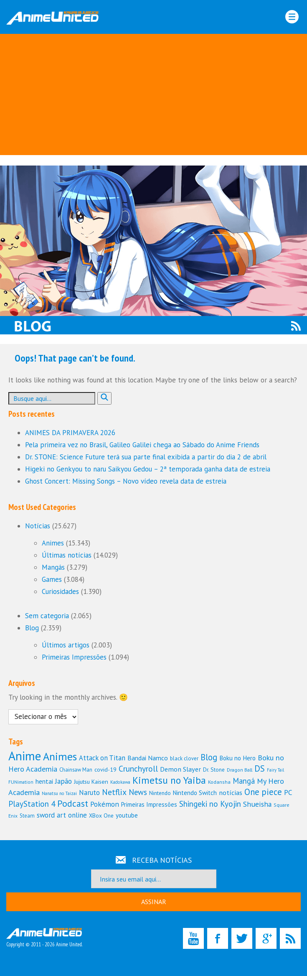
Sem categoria (47, 615)
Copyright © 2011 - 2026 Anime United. (44, 938)
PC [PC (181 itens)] (288, 792)
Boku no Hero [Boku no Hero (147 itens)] (237, 758)
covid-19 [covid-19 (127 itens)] (105, 769)
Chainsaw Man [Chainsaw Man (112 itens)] (75, 769)
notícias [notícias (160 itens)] (230, 792)
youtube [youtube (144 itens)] (127, 815)
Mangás (53, 567)
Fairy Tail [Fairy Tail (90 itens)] (275, 770)
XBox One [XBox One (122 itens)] (101, 815)
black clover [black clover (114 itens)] (184, 758)
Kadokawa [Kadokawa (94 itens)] (120, 782)
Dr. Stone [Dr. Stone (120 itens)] (214, 769)
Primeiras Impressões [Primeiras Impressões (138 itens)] (149, 804)
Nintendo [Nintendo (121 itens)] (160, 793)
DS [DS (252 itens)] (259, 768)
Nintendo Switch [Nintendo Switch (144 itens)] (195, 793)
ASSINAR (153, 901)
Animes (53, 543)
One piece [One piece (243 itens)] (263, 792)
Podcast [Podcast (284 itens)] (72, 803)
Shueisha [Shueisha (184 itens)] (257, 804)
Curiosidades (60, 591)
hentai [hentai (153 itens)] (44, 781)
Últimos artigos (65, 645)
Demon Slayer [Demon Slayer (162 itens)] (180, 768)
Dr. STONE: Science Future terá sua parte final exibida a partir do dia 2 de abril (145, 456)
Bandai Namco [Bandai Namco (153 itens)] (147, 758)
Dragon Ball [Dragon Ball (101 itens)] (239, 770)
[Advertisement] (153, 96)
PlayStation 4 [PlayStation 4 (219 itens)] (31, 803)
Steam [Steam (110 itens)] (27, 815)
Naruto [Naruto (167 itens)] (89, 792)
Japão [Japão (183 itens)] (63, 781)
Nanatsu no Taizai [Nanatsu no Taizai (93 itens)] (59, 793)
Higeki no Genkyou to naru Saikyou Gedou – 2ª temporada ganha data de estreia (147, 469)
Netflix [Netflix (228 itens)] (114, 792)
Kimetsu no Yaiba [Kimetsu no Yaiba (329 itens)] (169, 780)
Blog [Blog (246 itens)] (208, 757)
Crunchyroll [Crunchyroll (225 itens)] (138, 768)
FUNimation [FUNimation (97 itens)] (20, 782)
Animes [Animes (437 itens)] (60, 756)
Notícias (37, 525)
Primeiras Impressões (74, 657)
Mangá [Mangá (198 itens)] (244, 781)
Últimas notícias (66, 555)
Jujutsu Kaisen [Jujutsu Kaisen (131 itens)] (91, 781)
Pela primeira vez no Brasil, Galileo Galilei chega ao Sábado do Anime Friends (142, 444)
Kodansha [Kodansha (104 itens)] (219, 782)
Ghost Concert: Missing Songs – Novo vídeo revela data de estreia (125, 481)
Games (52, 579)
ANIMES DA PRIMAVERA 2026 (70, 432)
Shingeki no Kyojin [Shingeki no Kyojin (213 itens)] (210, 804)
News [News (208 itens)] (138, 792)
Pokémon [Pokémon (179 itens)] (104, 804)
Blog (32, 627)
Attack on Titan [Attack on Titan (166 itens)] (102, 757)
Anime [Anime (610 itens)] (24, 756)
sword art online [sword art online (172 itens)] (62, 815)
